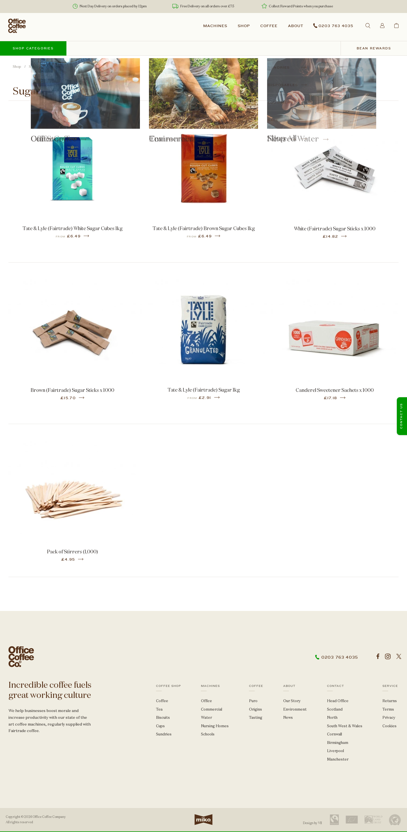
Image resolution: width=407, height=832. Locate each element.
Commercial (211, 709)
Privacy (388, 717)
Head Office (337, 701)
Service (390, 686)
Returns (389, 701)
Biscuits (163, 717)
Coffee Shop (168, 686)
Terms (388, 709)
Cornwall (334, 734)
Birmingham (337, 743)
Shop (244, 26)
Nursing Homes (215, 726)
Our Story (292, 701)
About (295, 26)
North (332, 717)
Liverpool (335, 751)
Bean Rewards (374, 48)
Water (206, 717)
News (288, 717)
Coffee (269, 26)
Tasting (255, 717)
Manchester (337, 759)
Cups (160, 726)
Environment (295, 709)
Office (206, 701)
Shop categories (33, 48)
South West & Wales (344, 726)
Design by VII (312, 823)
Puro (253, 701)
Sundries (36, 67)
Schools (208, 734)
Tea (159, 709)
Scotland (335, 709)
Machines (215, 26)
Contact (335, 686)
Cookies (389, 726)
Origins (255, 709)
